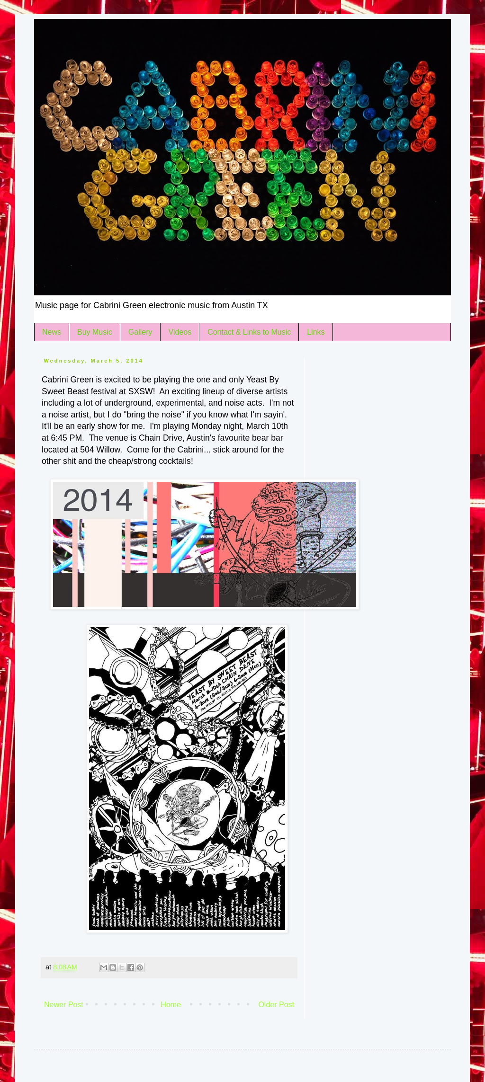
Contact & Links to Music (249, 332)
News (51, 332)
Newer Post (63, 1005)
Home (171, 1005)
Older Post (276, 1005)
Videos (180, 332)
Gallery (140, 332)
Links (315, 332)
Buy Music (94, 332)
